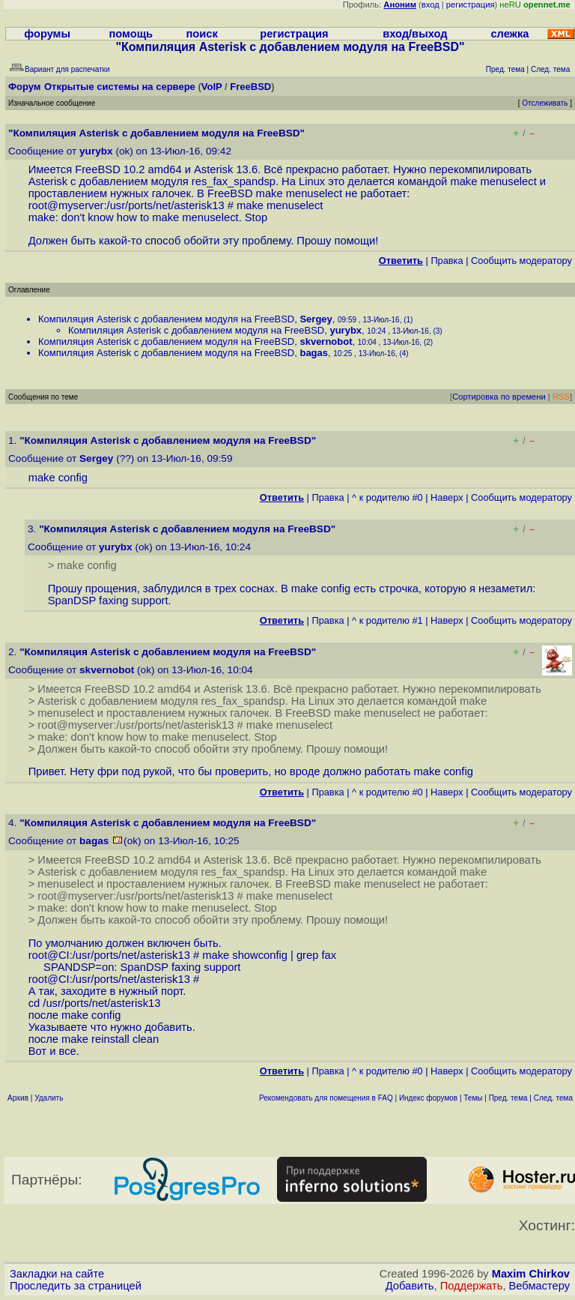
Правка (447, 260)
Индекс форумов (428, 1098)
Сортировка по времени (499, 396)
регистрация (470, 4)
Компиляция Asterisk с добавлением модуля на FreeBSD (166, 319)
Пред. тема (508, 1098)
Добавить (410, 1286)
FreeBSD (250, 86)
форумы (47, 34)
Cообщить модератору (521, 260)
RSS (561, 396)
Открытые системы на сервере (119, 86)
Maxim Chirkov (531, 1274)
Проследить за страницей (76, 1286)
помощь (131, 34)
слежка (509, 34)
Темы (472, 1098)
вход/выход (415, 34)
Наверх (447, 497)
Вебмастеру (539, 1286)
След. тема (553, 1098)
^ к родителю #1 (387, 620)
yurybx (96, 151)
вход (430, 4)
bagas (313, 352)
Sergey (315, 319)
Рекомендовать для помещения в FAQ (326, 1098)
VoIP (211, 86)
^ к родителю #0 (387, 497)
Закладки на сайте (57, 1274)
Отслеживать (545, 103)
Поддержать (471, 1286)
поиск (201, 34)
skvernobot (325, 341)
